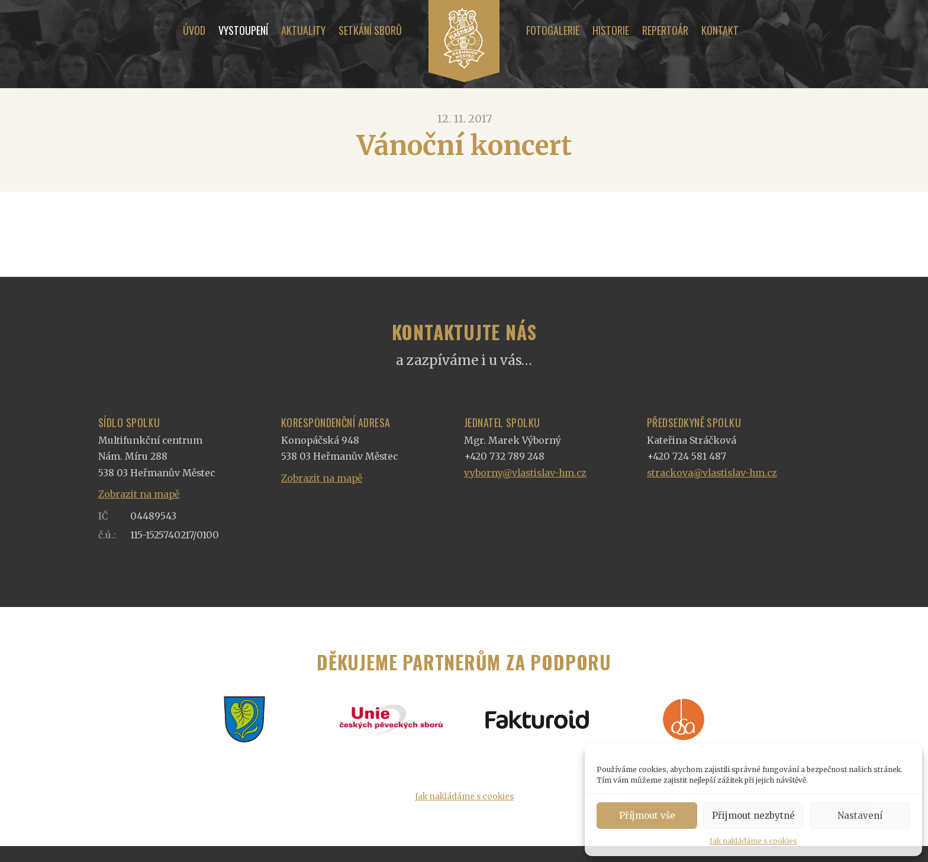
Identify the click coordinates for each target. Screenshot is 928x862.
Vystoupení (243, 30)
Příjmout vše (647, 815)
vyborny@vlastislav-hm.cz (525, 473)
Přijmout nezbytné (753, 815)
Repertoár (665, 30)
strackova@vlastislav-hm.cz (712, 473)
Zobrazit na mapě (138, 494)
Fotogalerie (552, 30)
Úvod (194, 30)
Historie (610, 30)
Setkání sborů (370, 30)
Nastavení (859, 815)
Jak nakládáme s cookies (753, 841)
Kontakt (720, 30)
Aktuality (303, 30)
